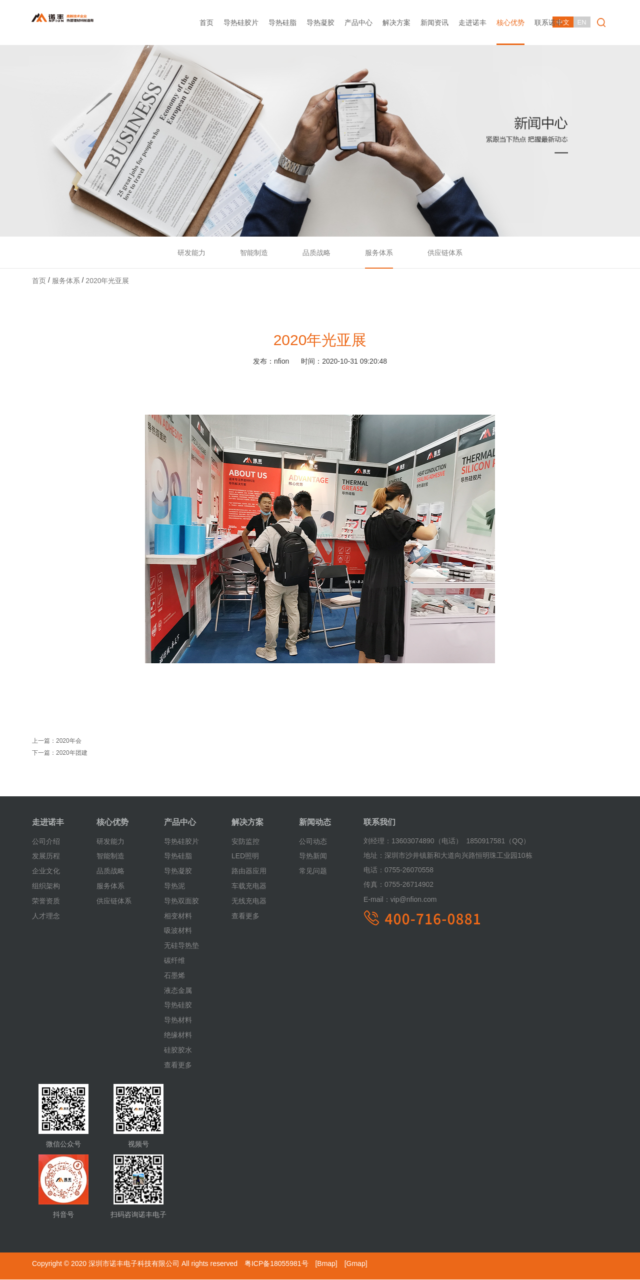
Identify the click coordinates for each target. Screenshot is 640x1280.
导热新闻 (313, 856)
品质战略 (316, 253)
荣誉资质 (46, 901)
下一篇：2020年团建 (60, 753)
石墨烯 (174, 976)
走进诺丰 (472, 23)
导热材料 (178, 1020)
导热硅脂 (282, 23)
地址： (374, 856)
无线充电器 (249, 901)
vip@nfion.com (400, 899)
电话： (374, 870)
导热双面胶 (181, 901)
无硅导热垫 (181, 946)
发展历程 (46, 856)
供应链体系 (446, 253)
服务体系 (380, 253)
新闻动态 (315, 822)
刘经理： (378, 841)
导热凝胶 (320, 23)
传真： (374, 885)
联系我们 (380, 822)
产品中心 (358, 23)
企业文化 (46, 871)
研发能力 (190, 253)
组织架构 (46, 886)
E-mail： (377, 899)
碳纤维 (174, 961)
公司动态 (313, 841)
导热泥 (174, 886)
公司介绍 (46, 841)
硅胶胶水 (178, 1050)
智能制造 (254, 253)
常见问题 (313, 871)
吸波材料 (178, 931)
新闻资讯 (434, 23)
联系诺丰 (548, 23)
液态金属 (178, 990)
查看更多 (178, 1065)
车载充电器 (249, 886)
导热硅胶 (178, 1005)
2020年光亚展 (107, 281)
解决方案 (396, 23)
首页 (207, 23)
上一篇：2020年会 (57, 741)
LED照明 (245, 856)
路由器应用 (249, 871)
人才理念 (46, 916)
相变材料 (178, 916)
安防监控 (246, 841)
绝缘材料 (178, 1035)
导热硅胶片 (241, 23)
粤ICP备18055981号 (276, 1264)
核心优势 (510, 23)
